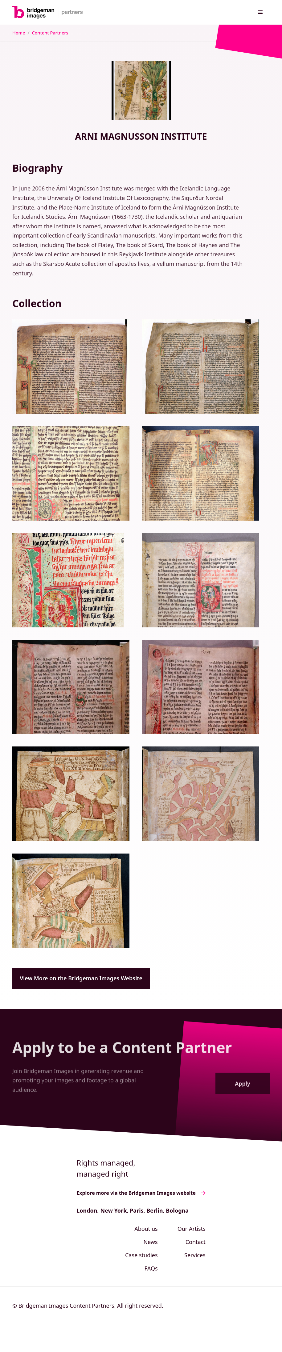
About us (146, 1228)
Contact (196, 1242)
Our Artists (192, 1228)
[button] (260, 12)
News (150, 1242)
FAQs (151, 1268)
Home (18, 33)
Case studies (141, 1255)
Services (195, 1255)
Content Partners (50, 33)
